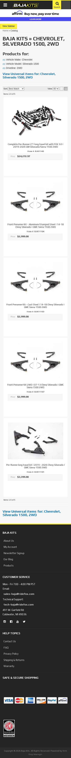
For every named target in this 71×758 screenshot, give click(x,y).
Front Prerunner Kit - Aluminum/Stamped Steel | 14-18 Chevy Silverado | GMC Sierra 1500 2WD (36, 225)
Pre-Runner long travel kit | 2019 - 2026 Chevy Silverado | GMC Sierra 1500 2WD (35, 466)
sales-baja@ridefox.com (18, 593)
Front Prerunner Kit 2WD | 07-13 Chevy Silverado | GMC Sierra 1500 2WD (35, 386)
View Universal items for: (29, 75)
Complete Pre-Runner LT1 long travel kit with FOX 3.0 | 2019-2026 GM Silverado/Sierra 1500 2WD (35, 145)
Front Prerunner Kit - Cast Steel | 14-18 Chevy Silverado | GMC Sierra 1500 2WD (35, 306)
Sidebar (11, 26)
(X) (4, 60)
